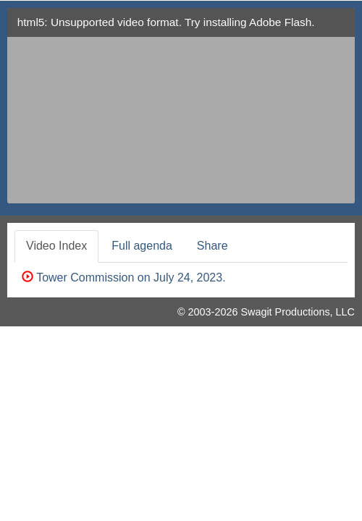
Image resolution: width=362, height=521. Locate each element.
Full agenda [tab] (141, 246)
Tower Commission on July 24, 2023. (124, 277)
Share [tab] (212, 246)
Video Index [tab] (56, 246)
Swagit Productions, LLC (297, 312)
